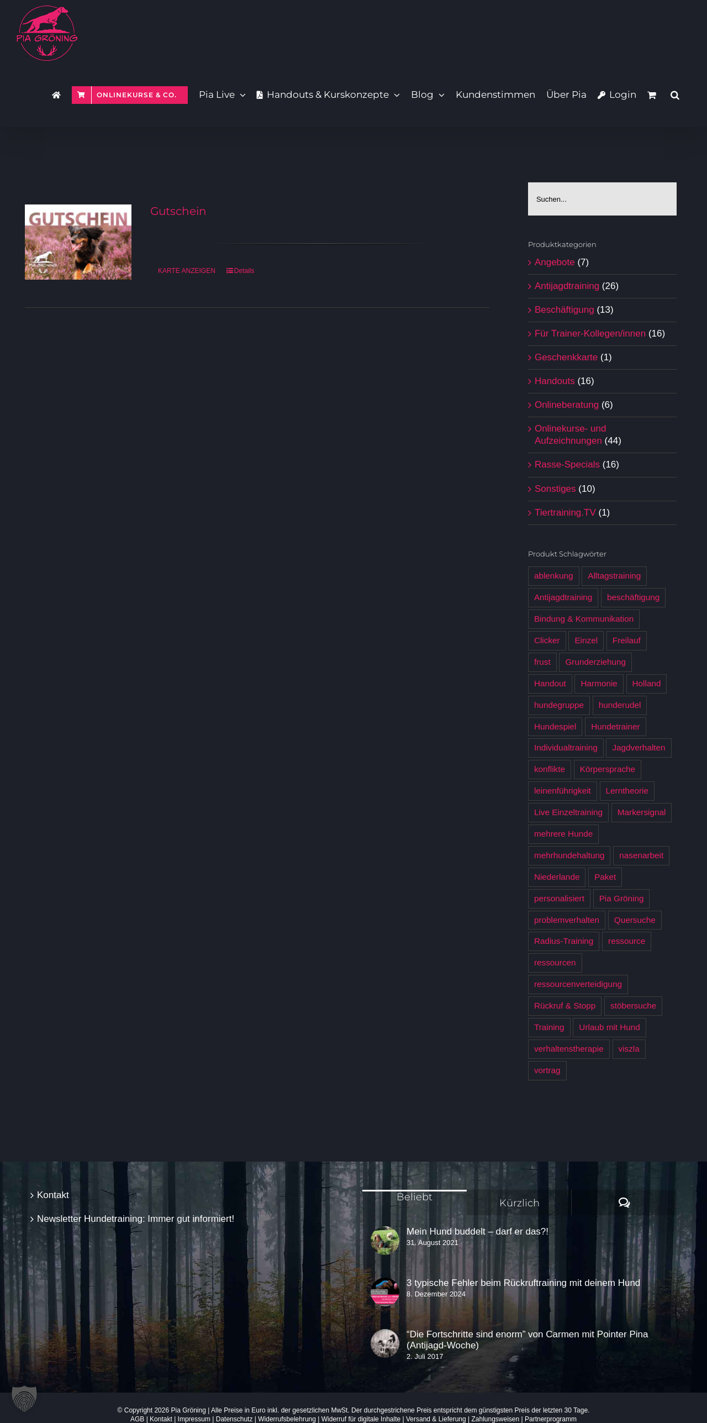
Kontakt (53, 1195)
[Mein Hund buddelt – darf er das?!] (385, 1240)
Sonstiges (555, 489)
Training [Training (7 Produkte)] (549, 1027)
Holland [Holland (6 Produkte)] (646, 683)
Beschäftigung (564, 309)
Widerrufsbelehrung (287, 1419)
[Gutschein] (78, 242)
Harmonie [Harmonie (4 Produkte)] (599, 683)
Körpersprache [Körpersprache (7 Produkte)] (607, 769)
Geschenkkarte (566, 357)
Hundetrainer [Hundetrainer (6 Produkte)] (615, 726)
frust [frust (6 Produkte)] (542, 661)
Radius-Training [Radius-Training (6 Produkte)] (563, 941)
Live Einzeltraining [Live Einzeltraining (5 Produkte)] (568, 812)
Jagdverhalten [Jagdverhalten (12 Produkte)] (638, 747)
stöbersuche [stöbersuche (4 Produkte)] (633, 1005)
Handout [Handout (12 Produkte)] (550, 683)
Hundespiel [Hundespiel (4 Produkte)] (555, 726)
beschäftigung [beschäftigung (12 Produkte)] (633, 597)
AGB (137, 1419)
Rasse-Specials (567, 464)
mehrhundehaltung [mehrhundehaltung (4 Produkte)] (569, 855)
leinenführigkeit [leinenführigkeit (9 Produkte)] (562, 790)
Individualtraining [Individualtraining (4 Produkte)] (566, 747)
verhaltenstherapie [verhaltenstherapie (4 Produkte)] (569, 1048)
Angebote (555, 262)
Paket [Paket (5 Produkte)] (605, 876)
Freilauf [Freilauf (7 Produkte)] (627, 640)
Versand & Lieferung (436, 1419)
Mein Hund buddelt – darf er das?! (477, 1231)
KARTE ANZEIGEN (186, 271)
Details (244, 271)
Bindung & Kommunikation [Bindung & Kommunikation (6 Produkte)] (584, 618)
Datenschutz (234, 1419)
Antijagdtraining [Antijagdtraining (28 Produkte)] (563, 597)
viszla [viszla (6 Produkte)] (629, 1048)
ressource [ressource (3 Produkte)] (626, 941)
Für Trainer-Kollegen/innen (590, 333)
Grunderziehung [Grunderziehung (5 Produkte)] (595, 661)
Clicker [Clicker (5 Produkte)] (547, 640)
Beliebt (414, 1197)
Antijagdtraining (567, 286)
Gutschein (178, 211)
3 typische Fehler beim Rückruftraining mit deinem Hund (523, 1283)
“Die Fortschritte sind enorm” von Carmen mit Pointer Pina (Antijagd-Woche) (527, 1340)
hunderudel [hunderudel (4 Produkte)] (620, 705)
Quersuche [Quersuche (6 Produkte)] (635, 920)
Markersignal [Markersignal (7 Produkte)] (642, 812)
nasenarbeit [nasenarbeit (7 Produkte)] (641, 855)
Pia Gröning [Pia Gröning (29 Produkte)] (621, 898)
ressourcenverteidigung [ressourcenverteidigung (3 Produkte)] (578, 984)
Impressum (194, 1419)
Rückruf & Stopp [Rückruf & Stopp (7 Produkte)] (564, 1005)
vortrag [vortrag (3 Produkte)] (547, 1070)
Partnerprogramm (551, 1419)
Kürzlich (519, 1203)
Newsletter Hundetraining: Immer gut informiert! (135, 1219)
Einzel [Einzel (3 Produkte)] (586, 640)
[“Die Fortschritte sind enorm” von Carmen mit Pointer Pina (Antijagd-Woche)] (385, 1343)
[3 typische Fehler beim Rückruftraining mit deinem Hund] (385, 1292)
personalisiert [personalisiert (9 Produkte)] (559, 898)
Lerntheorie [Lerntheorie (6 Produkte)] (627, 790)
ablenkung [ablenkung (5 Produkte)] (553, 575)
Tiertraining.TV (565, 512)
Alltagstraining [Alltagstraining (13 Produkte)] (614, 575)
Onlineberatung (567, 405)
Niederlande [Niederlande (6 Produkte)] (557, 876)
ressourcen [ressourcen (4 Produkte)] (555, 962)
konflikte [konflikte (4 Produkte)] (549, 769)
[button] (675, 94)
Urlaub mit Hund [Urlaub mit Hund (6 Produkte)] (609, 1027)
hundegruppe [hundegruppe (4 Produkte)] (559, 705)
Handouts (555, 381)
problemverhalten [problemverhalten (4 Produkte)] (566, 920)
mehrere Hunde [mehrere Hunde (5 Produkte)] (563, 833)
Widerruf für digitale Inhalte (360, 1419)
